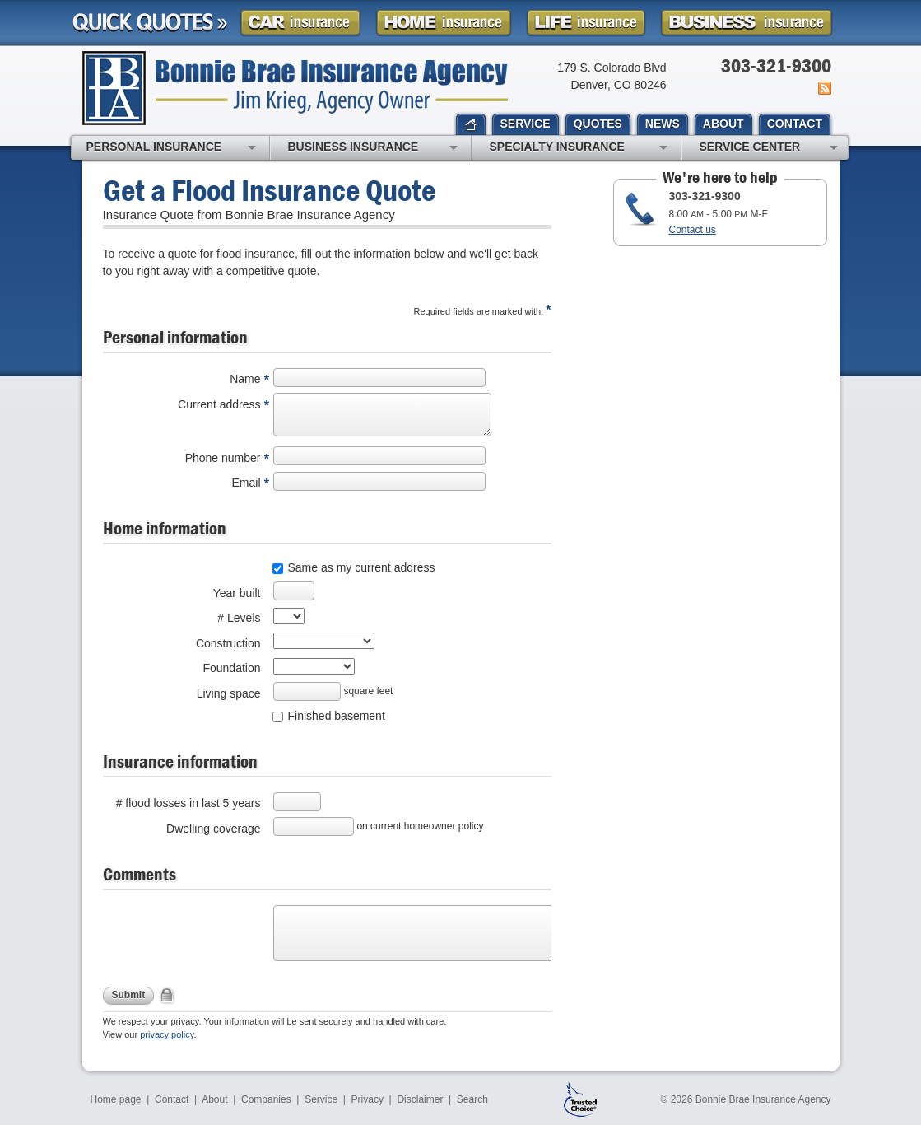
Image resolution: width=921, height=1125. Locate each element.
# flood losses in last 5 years (188, 803)
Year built (237, 593)
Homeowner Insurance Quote (443, 22)
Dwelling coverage (213, 828)
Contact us (692, 230)
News (823, 88)
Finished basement (336, 715)
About (214, 1099)
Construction (228, 643)
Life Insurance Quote (586, 22)
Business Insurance (373, 148)
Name (245, 378)
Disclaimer (420, 1099)
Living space (229, 693)
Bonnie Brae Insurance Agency (295, 88)
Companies (266, 1099)
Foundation (231, 668)
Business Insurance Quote (746, 22)
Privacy (367, 1099)
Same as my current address (361, 567)
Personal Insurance (171, 148)
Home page (116, 1099)
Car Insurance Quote (300, 22)
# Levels (238, 617)
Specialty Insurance (578, 148)
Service (321, 1099)
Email (245, 482)
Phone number (223, 457)
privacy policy (166, 1034)
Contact (171, 1099)
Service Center (769, 148)
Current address (219, 404)
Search (472, 1099)
